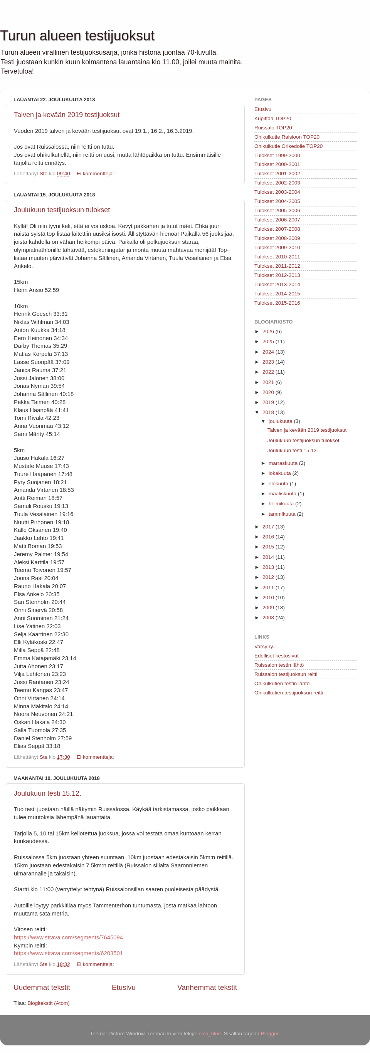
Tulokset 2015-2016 (277, 303)
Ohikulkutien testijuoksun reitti (288, 693)
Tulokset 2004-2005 (277, 201)
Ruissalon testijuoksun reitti (286, 674)
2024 (269, 352)
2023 (269, 362)
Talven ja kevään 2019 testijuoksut (66, 115)
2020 (269, 392)
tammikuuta (283, 514)
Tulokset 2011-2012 (277, 266)
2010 (269, 597)
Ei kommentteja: (96, 173)
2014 (269, 557)
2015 (269, 547)
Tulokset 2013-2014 (277, 284)
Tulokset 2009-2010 (277, 247)
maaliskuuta (283, 493)
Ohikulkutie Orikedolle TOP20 (288, 146)
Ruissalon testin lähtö (279, 665)
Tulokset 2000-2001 (277, 164)
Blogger (270, 1033)
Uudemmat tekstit (41, 987)
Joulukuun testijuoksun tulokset (62, 210)
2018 (269, 412)
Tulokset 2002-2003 (277, 183)
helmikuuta (282, 503)
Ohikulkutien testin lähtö (281, 683)
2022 (269, 372)
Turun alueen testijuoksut (77, 36)
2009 (269, 607)
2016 (269, 537)
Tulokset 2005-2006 (277, 210)
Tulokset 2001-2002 (277, 173)
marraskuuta (284, 463)
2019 (269, 402)
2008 (269, 617)
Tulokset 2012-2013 (277, 275)
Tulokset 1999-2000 (277, 155)
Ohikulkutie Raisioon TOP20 (287, 137)
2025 (269, 341)
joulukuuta (281, 421)
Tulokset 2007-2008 (277, 229)
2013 (269, 567)
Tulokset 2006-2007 (277, 220)
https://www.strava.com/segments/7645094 (68, 937)
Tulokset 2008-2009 (277, 238)
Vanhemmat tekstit (207, 987)
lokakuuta (281, 473)
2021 (269, 382)
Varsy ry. (264, 646)
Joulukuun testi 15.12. (47, 793)
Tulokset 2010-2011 (277, 257)
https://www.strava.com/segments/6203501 (68, 953)
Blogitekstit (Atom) (48, 1003)
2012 (269, 577)
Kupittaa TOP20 (272, 118)
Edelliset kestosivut (276, 656)
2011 (269, 587)
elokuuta (279, 483)
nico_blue (209, 1033)
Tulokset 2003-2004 (277, 192)
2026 (269, 331)
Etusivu (124, 987)
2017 (269, 527)
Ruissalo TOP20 (273, 128)
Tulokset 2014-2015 (277, 294)
